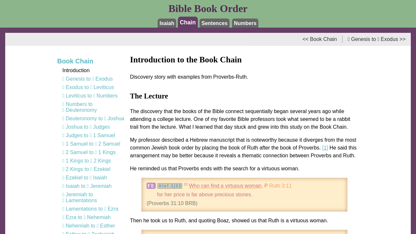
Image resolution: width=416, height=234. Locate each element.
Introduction (76, 70)
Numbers (245, 23)
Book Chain (75, 61)
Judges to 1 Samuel (88, 135)
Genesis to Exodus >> (377, 39)
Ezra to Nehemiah (86, 217)
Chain (188, 22)
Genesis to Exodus (87, 79)
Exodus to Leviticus (88, 87)
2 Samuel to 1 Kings (89, 152)
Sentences (215, 23)
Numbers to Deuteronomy (79, 107)
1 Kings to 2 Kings (86, 160)
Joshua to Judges (86, 127)
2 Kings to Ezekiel (86, 169)
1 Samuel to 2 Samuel (91, 144)
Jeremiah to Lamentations (79, 197)
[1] (325, 147)
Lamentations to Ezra (90, 209)
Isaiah (167, 23)
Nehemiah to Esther (88, 225)
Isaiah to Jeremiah (86, 186)
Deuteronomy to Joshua (93, 118)
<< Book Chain (320, 39)
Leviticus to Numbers (90, 95)
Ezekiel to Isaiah (84, 177)
